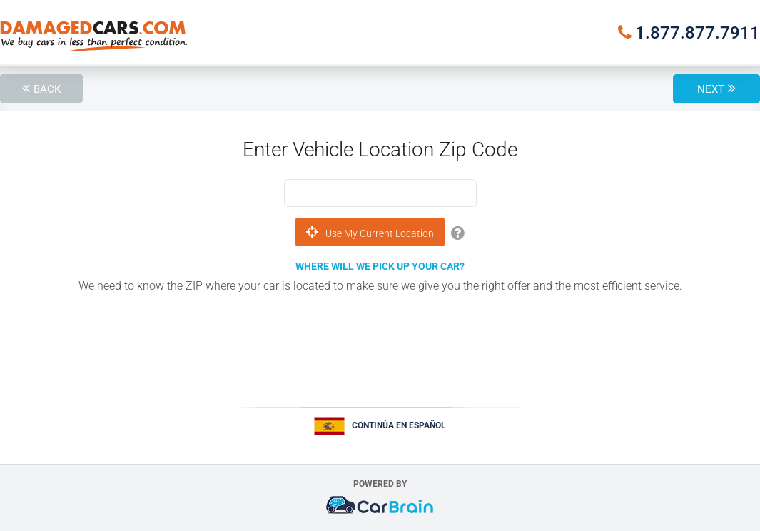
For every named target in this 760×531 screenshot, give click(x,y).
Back (47, 89)
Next (710, 89)
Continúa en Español (399, 425)
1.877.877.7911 (697, 33)
